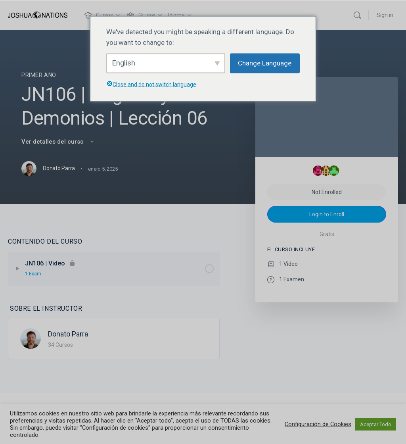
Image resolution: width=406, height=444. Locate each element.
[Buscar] (357, 15)
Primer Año (38, 75)
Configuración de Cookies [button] (318, 424)
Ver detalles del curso (58, 141)
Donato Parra (68, 334)
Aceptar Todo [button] (375, 424)
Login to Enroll (326, 214)
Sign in (385, 15)
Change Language (264, 63)
